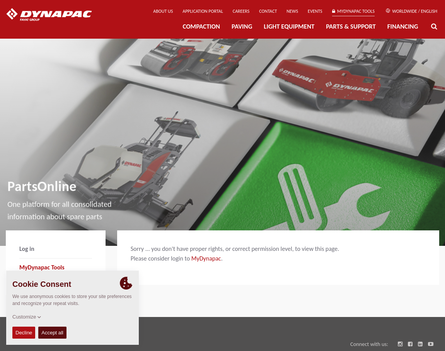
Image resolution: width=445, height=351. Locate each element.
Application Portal (202, 11)
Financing (402, 26)
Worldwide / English (411, 11)
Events (315, 11)
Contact (268, 11)
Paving (242, 26)
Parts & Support (351, 26)
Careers (241, 11)
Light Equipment (289, 26)
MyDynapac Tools (353, 11)
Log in (26, 248)
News (292, 11)
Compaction (201, 26)
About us (163, 11)
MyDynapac (206, 258)
